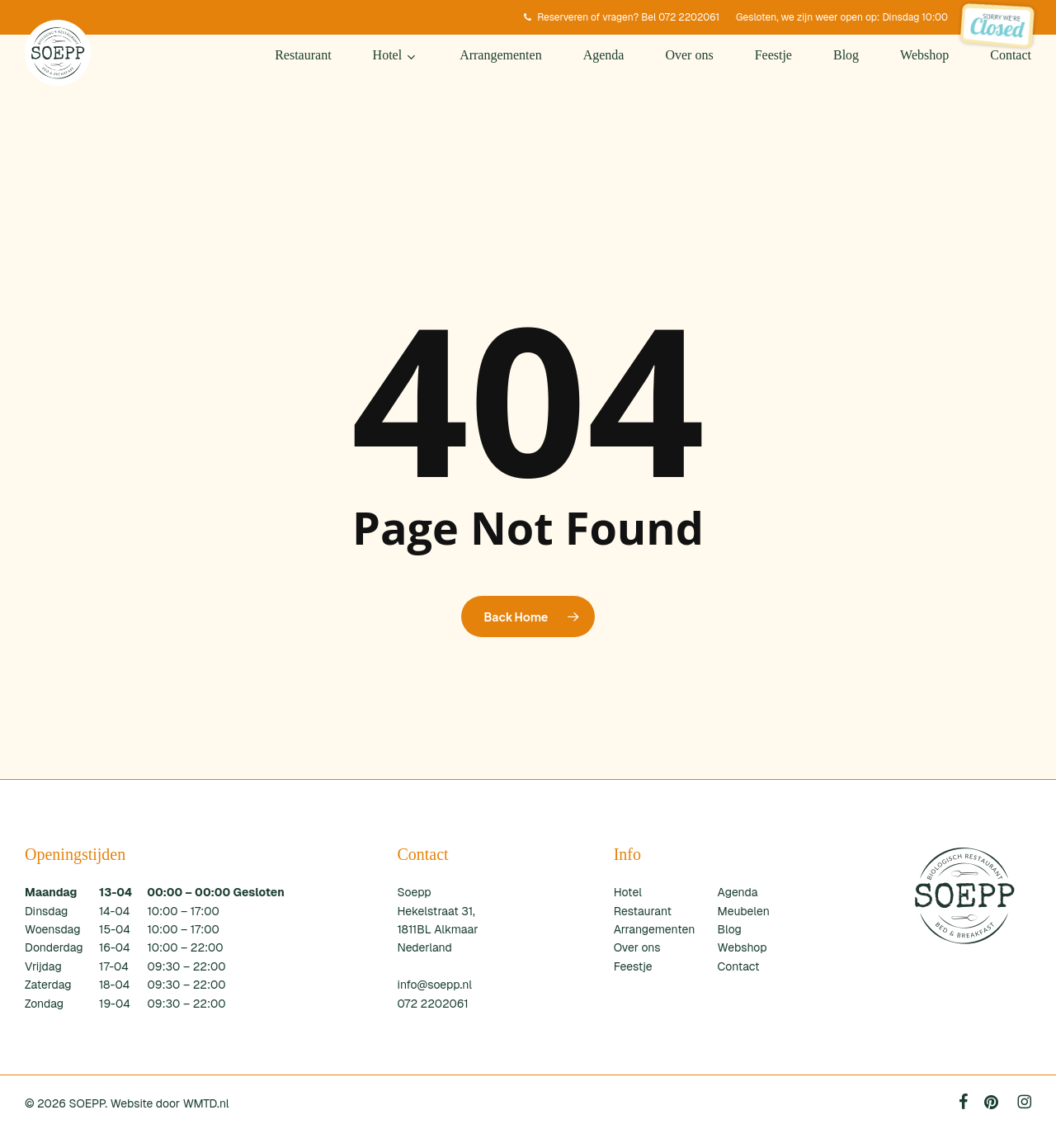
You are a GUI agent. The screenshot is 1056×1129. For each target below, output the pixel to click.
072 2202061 (432, 1003)
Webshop (742, 947)
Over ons (637, 947)
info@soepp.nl (434, 984)
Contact (739, 966)
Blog (730, 929)
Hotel (628, 892)
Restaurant (643, 911)
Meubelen (744, 911)
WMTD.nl (206, 1103)
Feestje (633, 966)
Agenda (738, 892)
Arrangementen (654, 929)
